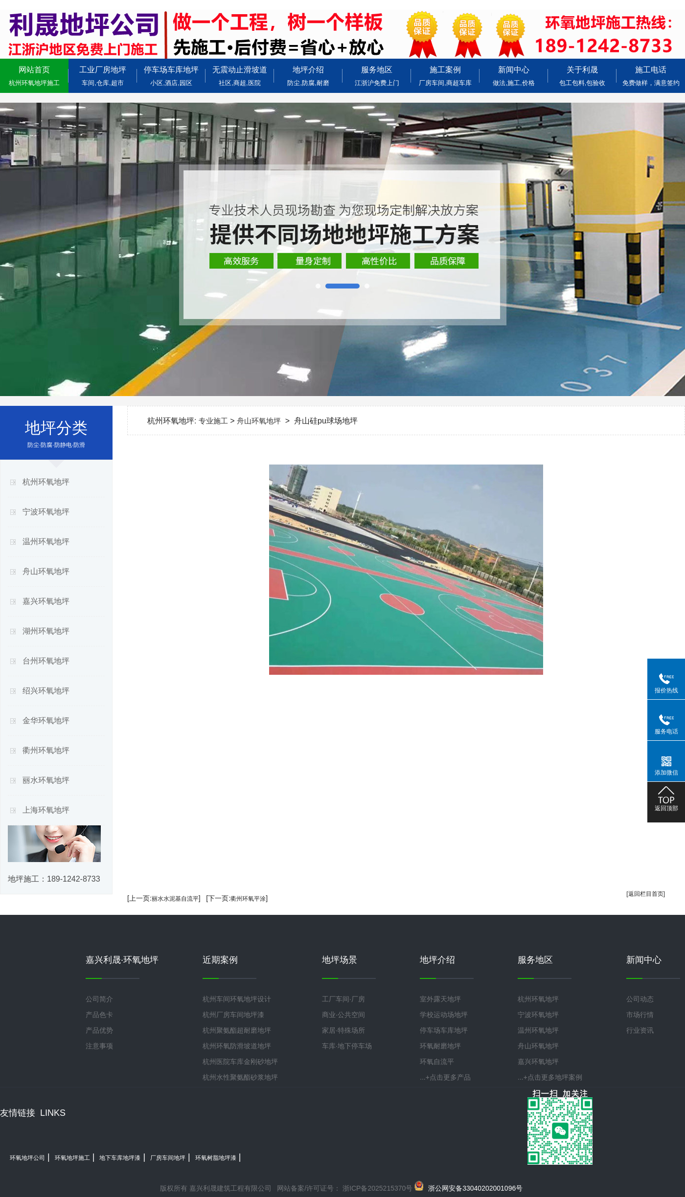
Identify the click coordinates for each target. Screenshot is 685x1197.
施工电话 (650, 76)
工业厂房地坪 (102, 76)
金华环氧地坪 (46, 720)
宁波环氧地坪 (46, 512)
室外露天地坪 (440, 999)
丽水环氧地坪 (46, 780)
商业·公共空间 (343, 1015)
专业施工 (213, 421)
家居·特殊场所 (343, 1030)
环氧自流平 (437, 1061)
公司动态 (640, 999)
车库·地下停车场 (347, 1046)
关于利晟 (582, 76)
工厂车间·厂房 (343, 999)
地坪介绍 (308, 76)
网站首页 (34, 76)
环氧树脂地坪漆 (215, 1157)
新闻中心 (514, 76)
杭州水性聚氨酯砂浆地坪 (240, 1077)
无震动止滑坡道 (240, 76)
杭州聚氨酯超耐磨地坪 (237, 1030)
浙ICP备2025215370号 (376, 1188)
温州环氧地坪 (46, 541)
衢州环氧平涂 (248, 898)
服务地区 (376, 76)
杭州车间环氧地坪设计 (237, 999)
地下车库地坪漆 (119, 1157)
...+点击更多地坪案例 (550, 1077)
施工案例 (445, 76)
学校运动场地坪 (444, 1015)
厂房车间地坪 (167, 1157)
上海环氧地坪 (46, 810)
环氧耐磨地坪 (440, 1046)
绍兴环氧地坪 (46, 691)
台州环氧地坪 (46, 661)
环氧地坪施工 (72, 1157)
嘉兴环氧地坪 (46, 601)
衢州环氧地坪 (46, 750)
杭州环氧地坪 (46, 482)
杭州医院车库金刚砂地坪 (240, 1061)
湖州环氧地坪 (46, 631)
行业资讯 (640, 1030)
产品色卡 (99, 1015)
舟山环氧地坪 (46, 571)
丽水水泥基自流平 (175, 898)
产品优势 (99, 1030)
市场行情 (640, 1015)
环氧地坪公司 (27, 1157)
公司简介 (99, 999)
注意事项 (99, 1046)
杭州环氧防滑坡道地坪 (237, 1046)
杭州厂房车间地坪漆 (233, 1015)
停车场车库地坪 (171, 76)
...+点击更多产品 (445, 1077)
